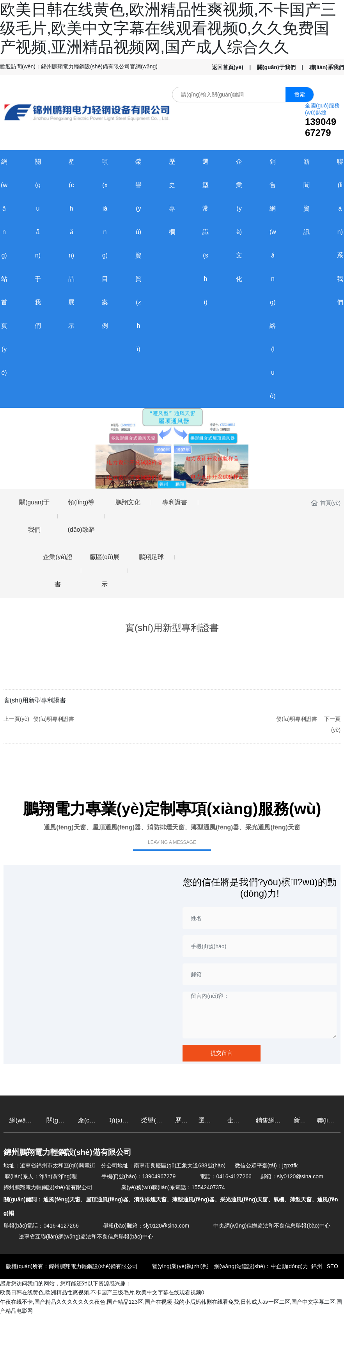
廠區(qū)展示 (104, 571)
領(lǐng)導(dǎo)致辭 (80, 516)
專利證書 (174, 502)
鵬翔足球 (151, 557)
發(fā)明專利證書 (53, 719)
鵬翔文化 (127, 502)
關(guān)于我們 (276, 67)
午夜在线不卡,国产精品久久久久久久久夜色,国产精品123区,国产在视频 (86, 1302)
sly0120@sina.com (300, 1176)
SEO (331, 1266)
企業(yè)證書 (58, 571)
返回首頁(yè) (227, 67)
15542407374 (208, 1187)
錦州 (316, 1266)
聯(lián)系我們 (326, 67)
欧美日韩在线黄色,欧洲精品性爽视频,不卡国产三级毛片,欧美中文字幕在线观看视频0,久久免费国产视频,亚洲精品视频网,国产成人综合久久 (168, 28)
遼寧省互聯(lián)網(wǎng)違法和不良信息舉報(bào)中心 (86, 1236)
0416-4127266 (233, 1176)
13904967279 (320, 127)
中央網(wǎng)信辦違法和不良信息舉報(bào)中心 (271, 1225)
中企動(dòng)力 (289, 1266)
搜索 (299, 94)
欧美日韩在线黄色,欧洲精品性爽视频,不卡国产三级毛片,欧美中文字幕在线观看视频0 (102, 1292)
